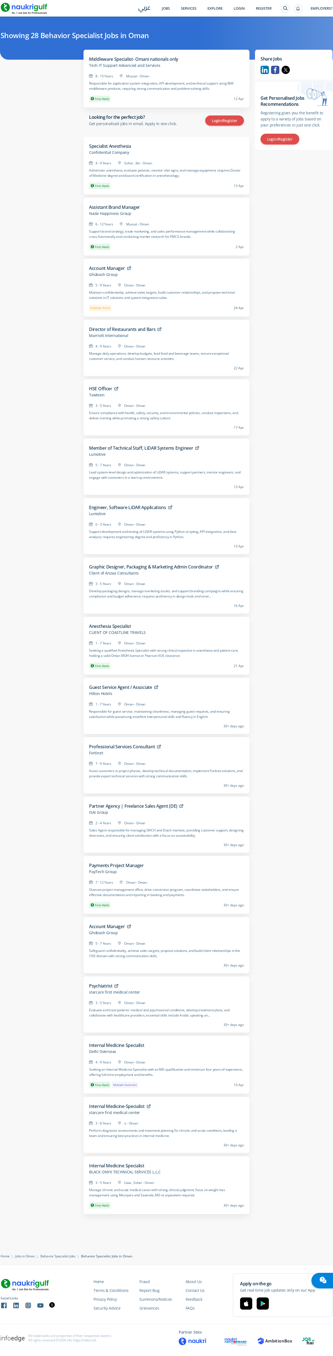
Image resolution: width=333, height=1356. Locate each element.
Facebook (275, 70)
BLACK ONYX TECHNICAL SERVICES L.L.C (125, 1172)
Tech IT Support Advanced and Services (124, 65)
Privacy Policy (105, 1299)
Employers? (321, 8)
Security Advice (107, 1308)
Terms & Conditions (111, 1290)
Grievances (149, 1308)
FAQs (190, 1308)
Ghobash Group (103, 274)
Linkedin (265, 70)
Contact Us (195, 1290)
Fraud (144, 1281)
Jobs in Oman (25, 1256)
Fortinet (96, 753)
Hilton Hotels (100, 693)
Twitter (286, 70)
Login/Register (224, 120)
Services (188, 8)
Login (239, 8)
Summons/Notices (155, 1299)
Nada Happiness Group (110, 213)
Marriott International (108, 335)
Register (264, 8)
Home (5, 1256)
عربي (144, 8)
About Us (194, 1281)
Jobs (166, 8)
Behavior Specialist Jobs (58, 1256)
